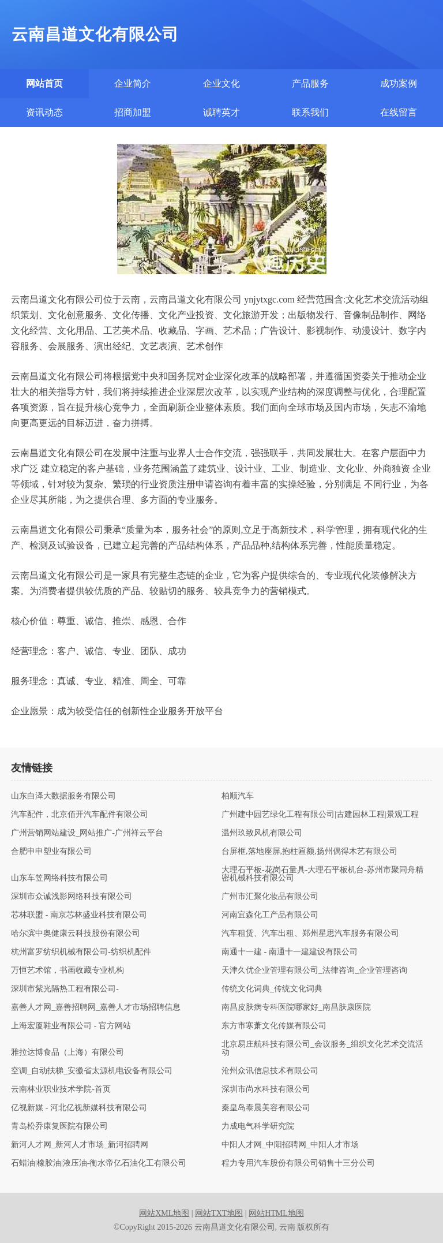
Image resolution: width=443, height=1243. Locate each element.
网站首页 (44, 83)
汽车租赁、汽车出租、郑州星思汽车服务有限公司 (310, 934)
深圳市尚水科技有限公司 (266, 1089)
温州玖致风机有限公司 (262, 833)
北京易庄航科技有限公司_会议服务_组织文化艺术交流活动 (322, 1048)
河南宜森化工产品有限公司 (270, 915)
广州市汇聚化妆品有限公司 (270, 897)
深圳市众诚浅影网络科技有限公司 (71, 897)
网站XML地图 (164, 1213)
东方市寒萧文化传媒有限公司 (274, 1026)
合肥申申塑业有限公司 (51, 852)
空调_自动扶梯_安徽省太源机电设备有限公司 (91, 1071)
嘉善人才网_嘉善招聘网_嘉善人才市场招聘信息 (96, 1007)
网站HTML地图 (276, 1213)
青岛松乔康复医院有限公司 (59, 1126)
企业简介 (132, 83)
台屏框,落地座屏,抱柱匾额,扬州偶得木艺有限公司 (309, 852)
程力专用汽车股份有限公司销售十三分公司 (298, 1163)
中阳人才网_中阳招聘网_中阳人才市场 (290, 1145)
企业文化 (221, 83)
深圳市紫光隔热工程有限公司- (65, 989)
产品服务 (310, 83)
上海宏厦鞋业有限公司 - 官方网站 (71, 1026)
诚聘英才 (221, 112)
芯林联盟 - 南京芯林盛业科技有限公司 (79, 915)
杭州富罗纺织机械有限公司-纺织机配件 (81, 952)
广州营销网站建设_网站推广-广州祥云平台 (87, 833)
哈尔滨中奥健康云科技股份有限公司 (75, 934)
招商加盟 (132, 112)
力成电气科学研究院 (258, 1126)
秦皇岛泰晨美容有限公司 (266, 1108)
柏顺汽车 (238, 796)
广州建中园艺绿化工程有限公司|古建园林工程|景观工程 (320, 815)
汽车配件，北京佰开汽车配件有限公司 (79, 815)
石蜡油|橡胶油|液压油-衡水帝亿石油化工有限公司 (98, 1163)
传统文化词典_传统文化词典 (272, 989)
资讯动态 (44, 112)
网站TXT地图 (219, 1213)
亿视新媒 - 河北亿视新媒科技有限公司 (79, 1108)
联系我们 (310, 112)
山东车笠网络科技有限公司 (59, 878)
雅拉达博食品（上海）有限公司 (67, 1052)
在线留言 (398, 112)
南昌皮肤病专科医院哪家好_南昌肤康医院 (296, 1007)
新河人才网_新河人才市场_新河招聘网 (79, 1145)
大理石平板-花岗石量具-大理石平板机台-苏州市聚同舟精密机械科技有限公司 (322, 874)
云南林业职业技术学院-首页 (61, 1089)
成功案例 (398, 83)
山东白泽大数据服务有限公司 (63, 796)
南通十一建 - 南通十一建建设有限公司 (290, 952)
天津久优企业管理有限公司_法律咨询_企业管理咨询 (314, 970)
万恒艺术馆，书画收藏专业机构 (67, 970)
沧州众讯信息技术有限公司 (270, 1071)
